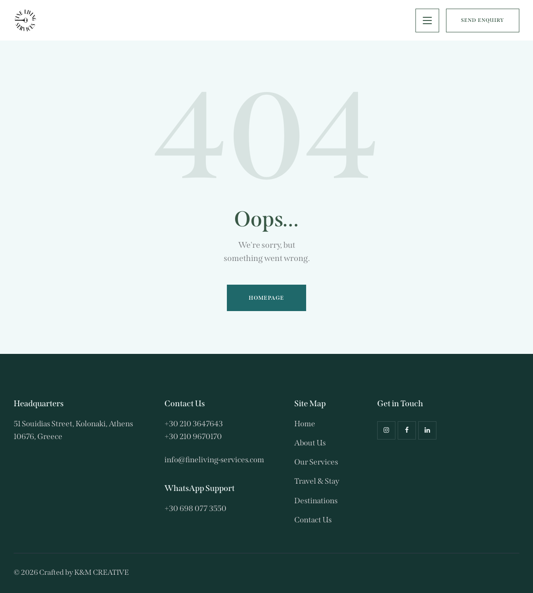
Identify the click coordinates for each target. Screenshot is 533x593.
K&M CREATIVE (101, 572)
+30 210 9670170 (193, 436)
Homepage (267, 298)
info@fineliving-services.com (214, 460)
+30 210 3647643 (193, 424)
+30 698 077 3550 (195, 508)
